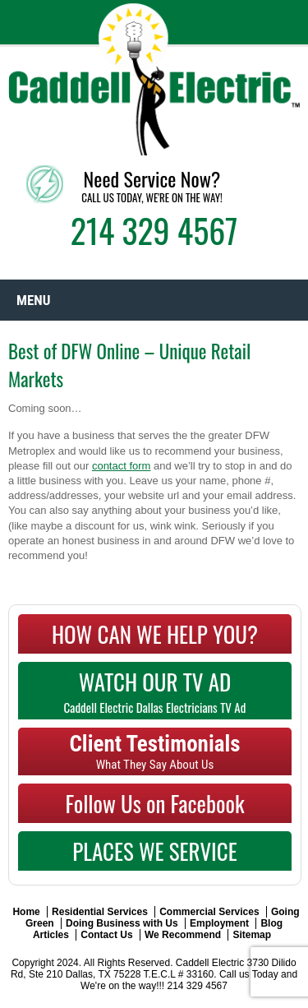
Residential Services (100, 912)
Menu (33, 300)
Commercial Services (209, 912)
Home (25, 912)
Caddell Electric (210, 963)
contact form (121, 466)
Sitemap (251, 935)
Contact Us (106, 935)
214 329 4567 (154, 230)
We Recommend (183, 935)
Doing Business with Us (122, 923)
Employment (219, 923)
